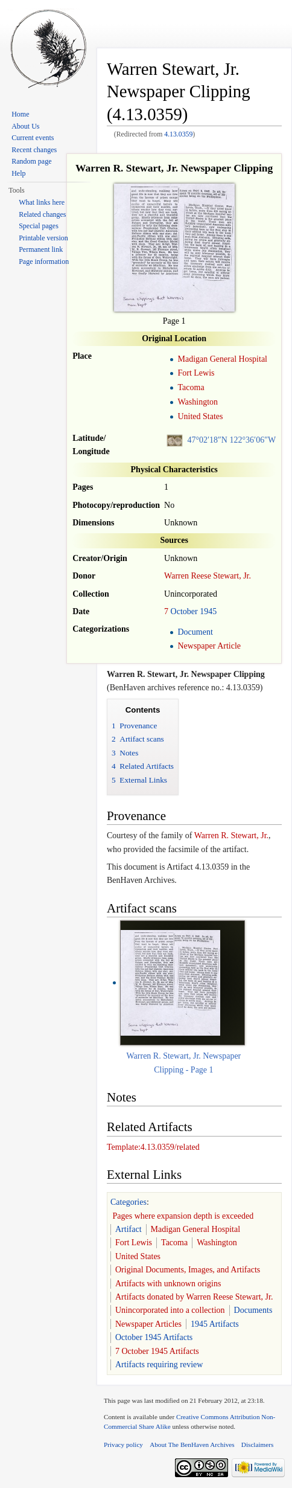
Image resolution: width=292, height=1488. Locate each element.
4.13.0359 (178, 134)
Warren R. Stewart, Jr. (231, 835)
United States (200, 416)
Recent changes (34, 150)
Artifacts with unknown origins (168, 1283)
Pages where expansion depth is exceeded (183, 1215)
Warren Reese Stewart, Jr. (207, 575)
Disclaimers (257, 1444)
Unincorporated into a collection (170, 1310)
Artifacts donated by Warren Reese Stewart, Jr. (194, 1296)
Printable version (43, 238)
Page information (44, 261)
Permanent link (41, 249)
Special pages (39, 226)
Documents (253, 1310)
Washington (197, 401)
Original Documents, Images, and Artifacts (187, 1269)
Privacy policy (123, 1444)
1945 (208, 611)
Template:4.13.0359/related (153, 1147)
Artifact (128, 1229)
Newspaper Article (209, 645)
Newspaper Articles (148, 1324)
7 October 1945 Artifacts (157, 1351)
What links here (42, 202)
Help (18, 173)
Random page (31, 161)
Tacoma (190, 387)
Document (194, 632)
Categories (128, 1202)
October (184, 611)
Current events (32, 137)
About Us (25, 126)
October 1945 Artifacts (153, 1337)
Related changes (42, 214)
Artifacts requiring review (159, 1364)
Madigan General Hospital (222, 359)
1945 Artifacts (215, 1324)
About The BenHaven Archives (192, 1444)
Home (20, 114)
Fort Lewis (195, 372)
